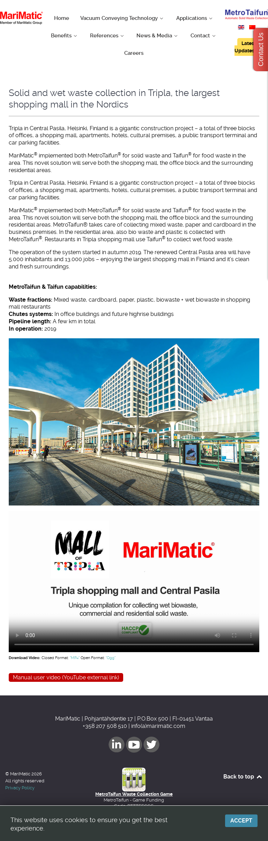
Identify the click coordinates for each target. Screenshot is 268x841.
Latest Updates (245, 46)
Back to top (243, 776)
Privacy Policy (20, 787)
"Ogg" (111, 658)
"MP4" (75, 658)
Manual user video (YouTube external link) (66, 677)
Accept (241, 820)
